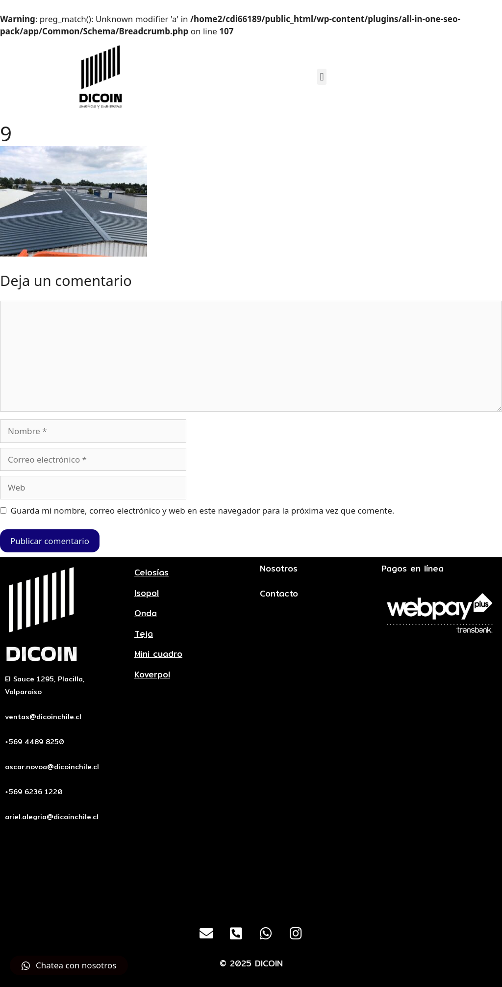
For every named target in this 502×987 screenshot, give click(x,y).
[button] (321, 77)
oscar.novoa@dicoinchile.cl (52, 766)
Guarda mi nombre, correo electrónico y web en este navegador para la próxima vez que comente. (203, 510)
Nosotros (279, 568)
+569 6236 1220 (34, 791)
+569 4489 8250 (34, 741)
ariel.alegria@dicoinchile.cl (52, 816)
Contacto (279, 593)
